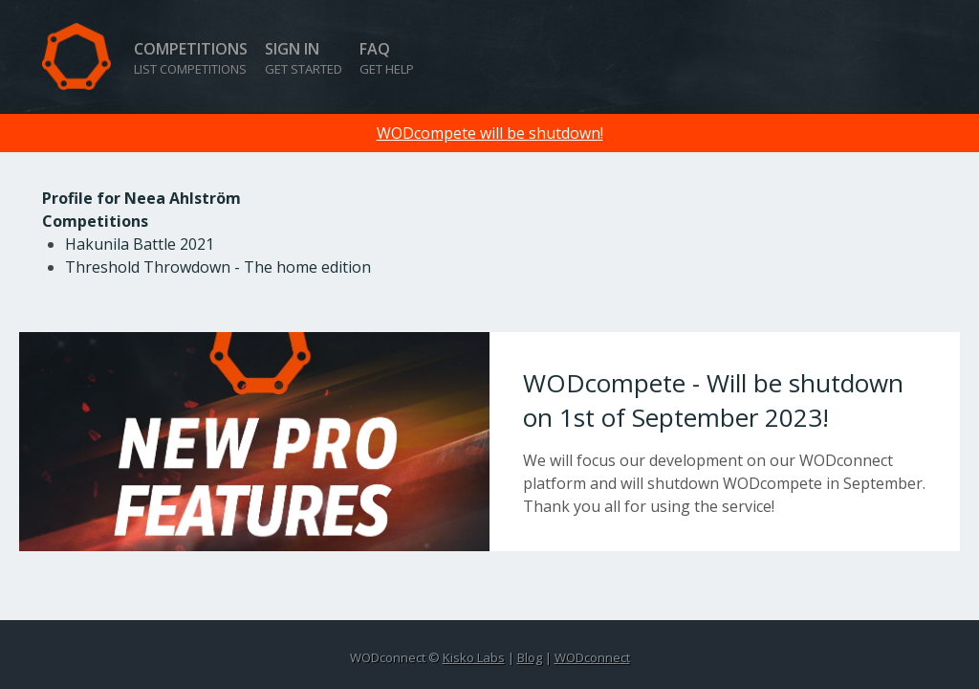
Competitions (191, 58)
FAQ (386, 58)
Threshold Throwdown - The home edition (218, 267)
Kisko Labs (474, 657)
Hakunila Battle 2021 (139, 244)
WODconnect (592, 657)
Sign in (303, 58)
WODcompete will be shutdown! (490, 133)
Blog (529, 657)
